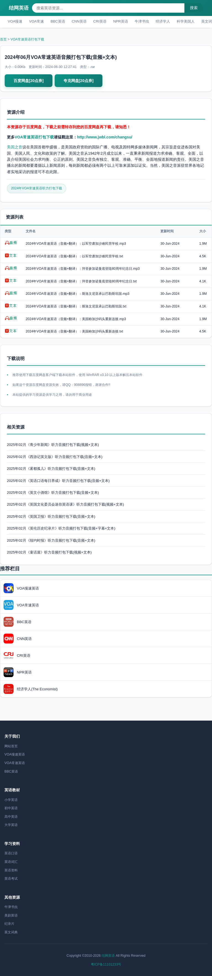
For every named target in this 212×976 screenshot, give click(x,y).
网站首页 (11, 746)
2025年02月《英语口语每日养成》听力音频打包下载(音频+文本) (58, 481)
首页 (3, 39)
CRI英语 (100, 21)
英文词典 (11, 932)
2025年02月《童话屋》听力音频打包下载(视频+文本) (49, 552)
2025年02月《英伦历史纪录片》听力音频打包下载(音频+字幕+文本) (61, 528)
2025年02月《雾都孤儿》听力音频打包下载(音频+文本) (51, 469)
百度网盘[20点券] (29, 80)
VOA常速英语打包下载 (27, 39)
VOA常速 (36, 21)
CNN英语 (79, 21)
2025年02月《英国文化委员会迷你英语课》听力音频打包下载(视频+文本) (65, 504)
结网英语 (19, 8)
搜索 (194, 8)
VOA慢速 (15, 21)
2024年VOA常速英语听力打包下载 (36, 188)
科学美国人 (186, 21)
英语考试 (11, 878)
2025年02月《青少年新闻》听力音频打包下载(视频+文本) (53, 445)
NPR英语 (120, 21)
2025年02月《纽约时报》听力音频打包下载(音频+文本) (51, 540)
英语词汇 (11, 862)
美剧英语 (11, 915)
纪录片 (9, 924)
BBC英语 (58, 21)
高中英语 (11, 817)
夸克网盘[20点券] (78, 80)
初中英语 (11, 808)
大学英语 (11, 825)
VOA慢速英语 (14, 754)
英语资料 (11, 870)
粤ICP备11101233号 (106, 964)
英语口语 (11, 853)
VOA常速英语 (14, 763)
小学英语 (11, 800)
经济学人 (163, 21)
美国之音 (14, 147)
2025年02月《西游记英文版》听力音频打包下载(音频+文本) (54, 457)
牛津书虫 (142, 21)
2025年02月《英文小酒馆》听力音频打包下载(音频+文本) (53, 492)
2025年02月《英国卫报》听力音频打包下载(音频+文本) (51, 516)
